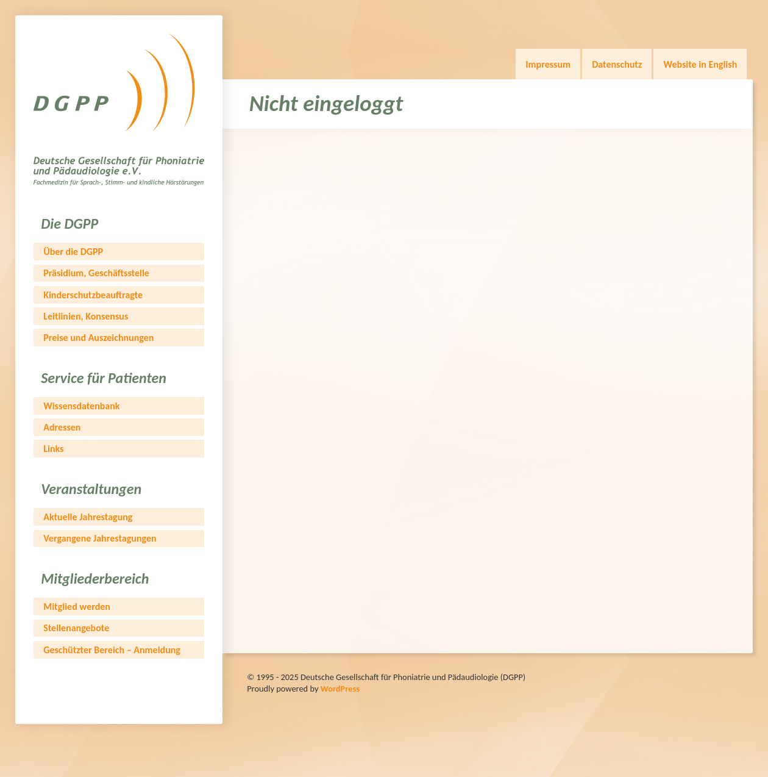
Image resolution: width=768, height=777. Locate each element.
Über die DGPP (73, 251)
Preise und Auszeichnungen (98, 337)
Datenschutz (617, 64)
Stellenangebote (76, 628)
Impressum (548, 64)
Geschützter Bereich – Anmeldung (111, 650)
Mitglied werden (76, 606)
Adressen (61, 427)
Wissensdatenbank (81, 406)
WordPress (340, 688)
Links (53, 448)
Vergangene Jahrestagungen (99, 538)
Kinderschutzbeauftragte (93, 295)
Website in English (700, 64)
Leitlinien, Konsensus (85, 316)
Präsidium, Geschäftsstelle (96, 273)
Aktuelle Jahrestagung (87, 517)
